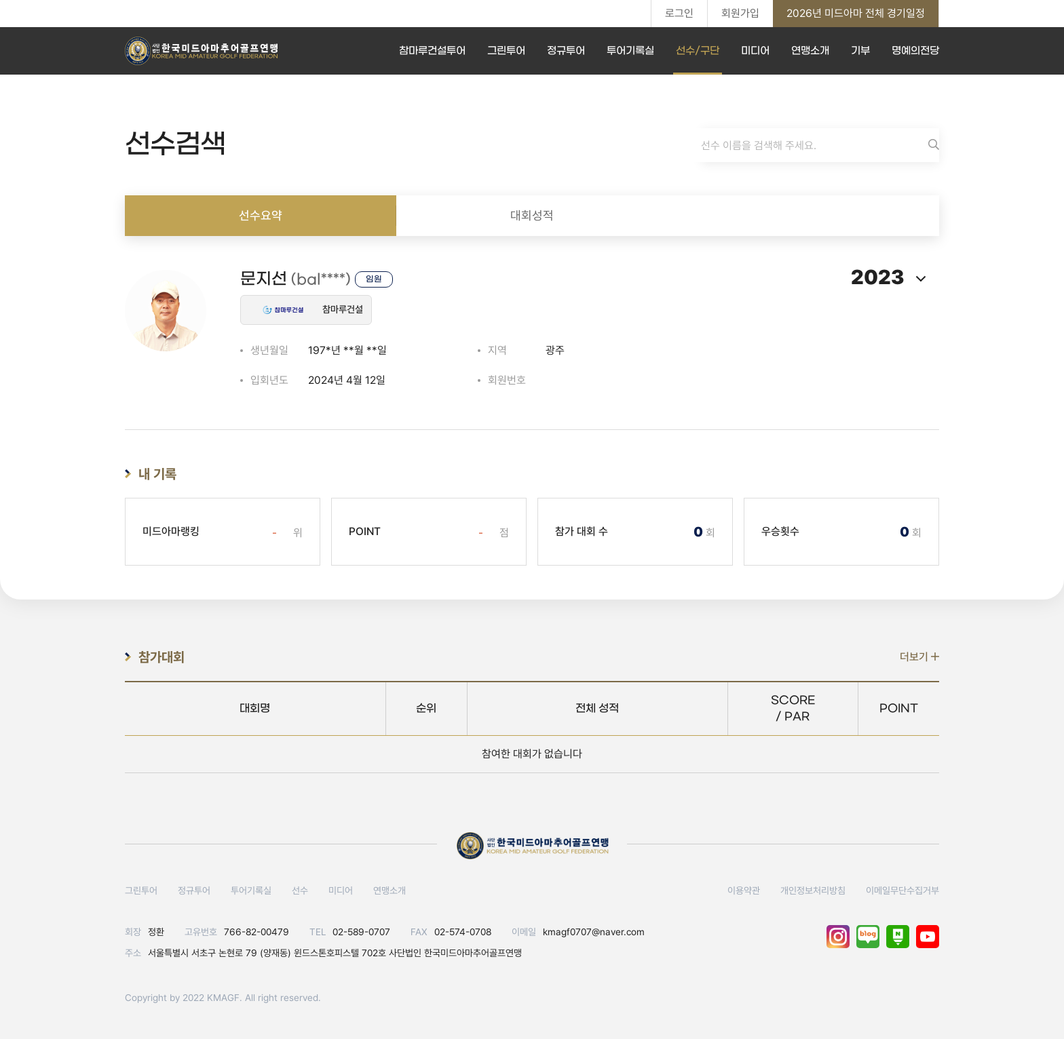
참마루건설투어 (432, 51)
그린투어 (506, 51)
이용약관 (743, 890)
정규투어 (566, 51)
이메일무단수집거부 (902, 890)
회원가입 (740, 13)
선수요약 (260, 215)
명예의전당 (915, 51)
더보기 (919, 656)
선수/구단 (697, 51)
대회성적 (532, 215)
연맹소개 (810, 51)
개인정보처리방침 (813, 890)
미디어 (755, 51)
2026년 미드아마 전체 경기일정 (855, 13)
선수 (300, 890)
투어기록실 (630, 51)
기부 (860, 51)
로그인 (679, 13)
